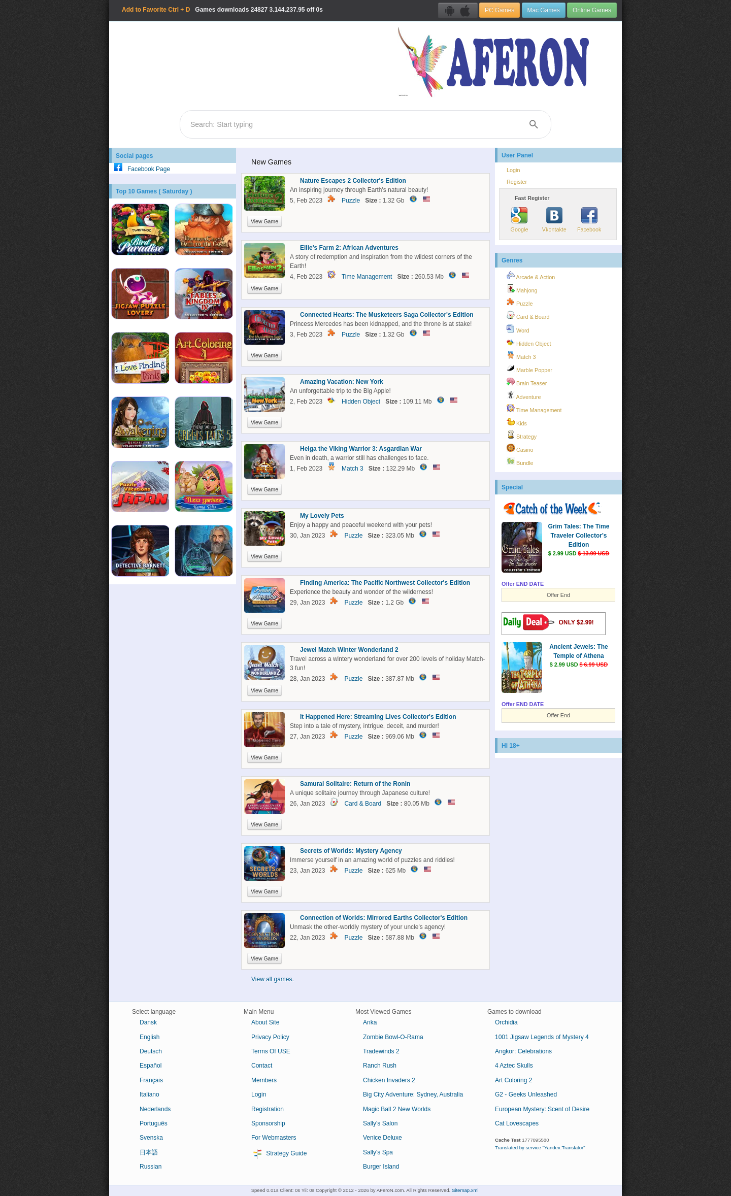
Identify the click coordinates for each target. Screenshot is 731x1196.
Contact (261, 1065)
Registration (267, 1109)
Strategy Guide (279, 1154)
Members (264, 1080)
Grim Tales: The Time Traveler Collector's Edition (579, 535)
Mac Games (543, 10)
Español (150, 1065)
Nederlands (155, 1109)
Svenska (151, 1137)
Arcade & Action (531, 275)
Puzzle (351, 200)
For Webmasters (273, 1137)
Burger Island (381, 1166)
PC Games (499, 10)
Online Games (592, 10)
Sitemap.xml (465, 1190)
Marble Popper (529, 368)
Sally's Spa (378, 1152)
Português (154, 1123)
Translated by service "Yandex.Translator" (540, 1147)
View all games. (272, 979)
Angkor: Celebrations (523, 1051)
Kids (517, 421)
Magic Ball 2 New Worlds (396, 1109)
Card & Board (362, 803)
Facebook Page (139, 169)
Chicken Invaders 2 (389, 1080)
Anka (370, 1022)
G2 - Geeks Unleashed (526, 1094)
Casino (520, 448)
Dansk (148, 1022)
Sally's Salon (380, 1123)
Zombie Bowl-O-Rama (393, 1037)
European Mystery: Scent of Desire (542, 1109)
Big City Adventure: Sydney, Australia (413, 1094)
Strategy (522, 435)
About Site (265, 1022)
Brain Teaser (527, 381)
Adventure (524, 395)
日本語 (149, 1152)
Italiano (149, 1094)
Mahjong (522, 288)
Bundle (520, 461)
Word (518, 329)
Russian (150, 1166)
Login (513, 170)
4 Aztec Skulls (514, 1065)
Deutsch (151, 1051)
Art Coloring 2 (513, 1080)
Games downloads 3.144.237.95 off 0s (222, 9)
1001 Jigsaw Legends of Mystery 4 (542, 1037)
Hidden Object (361, 401)
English (149, 1037)
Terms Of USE (270, 1051)
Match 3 (352, 468)
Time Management (367, 276)
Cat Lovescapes (517, 1123)
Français (151, 1080)
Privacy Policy (270, 1037)
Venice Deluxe (382, 1137)
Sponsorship (268, 1123)
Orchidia (506, 1022)
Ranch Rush (379, 1065)
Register (517, 182)
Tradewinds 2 (381, 1051)
